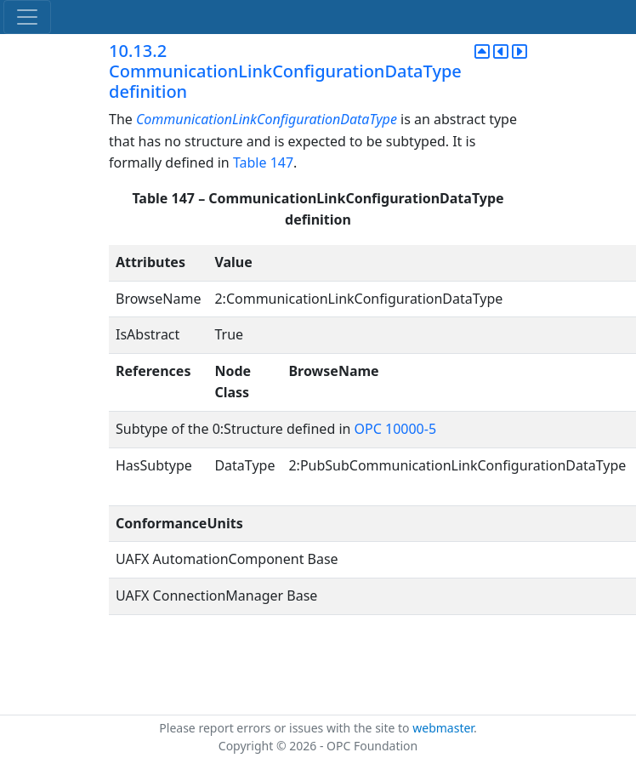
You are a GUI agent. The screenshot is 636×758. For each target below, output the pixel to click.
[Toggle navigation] (27, 17)
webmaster (443, 728)
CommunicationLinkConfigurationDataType (266, 119)
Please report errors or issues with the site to (285, 728)
